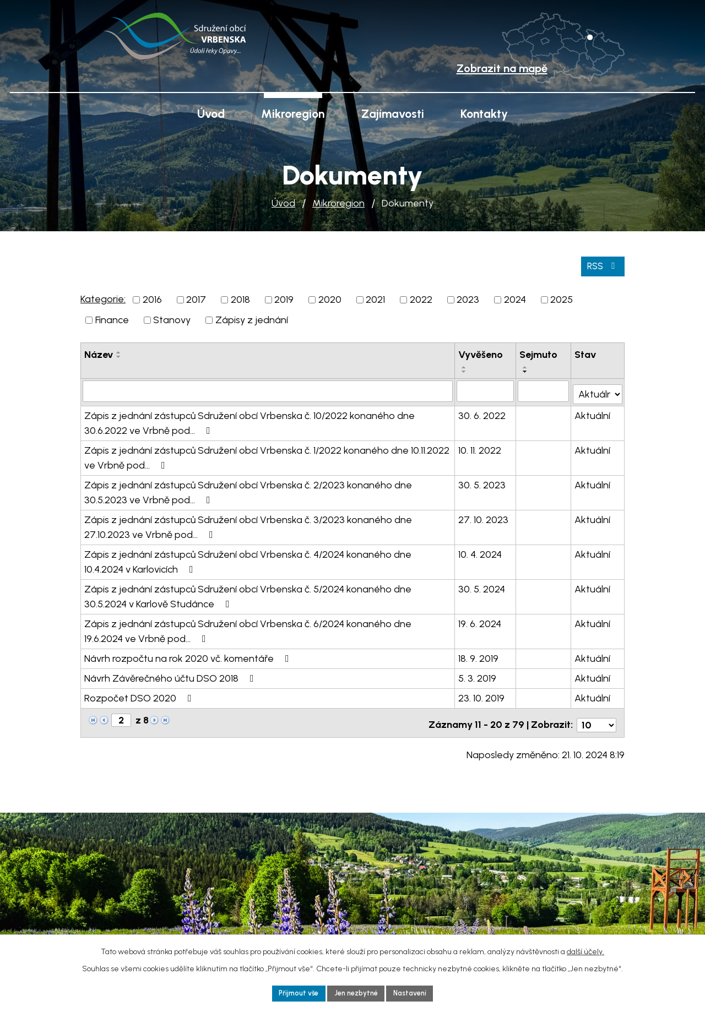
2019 (284, 298)
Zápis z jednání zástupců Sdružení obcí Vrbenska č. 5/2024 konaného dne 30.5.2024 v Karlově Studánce (247, 592)
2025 (561, 298)
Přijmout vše (293, 992)
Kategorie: (103, 297)
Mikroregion (338, 203)
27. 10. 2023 (483, 515)
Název (98, 353)
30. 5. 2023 (482, 481)
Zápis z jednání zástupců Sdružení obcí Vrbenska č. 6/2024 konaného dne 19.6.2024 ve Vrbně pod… (247, 626)
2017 (196, 298)
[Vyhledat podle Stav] (597, 388)
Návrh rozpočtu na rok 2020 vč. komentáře (189, 654)
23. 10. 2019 (481, 694)
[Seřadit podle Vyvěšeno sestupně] (464, 370)
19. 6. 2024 (479, 619)
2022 (421, 298)
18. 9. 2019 (478, 654)
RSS (601, 264)
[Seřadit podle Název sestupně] (119, 355)
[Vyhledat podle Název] (268, 389)
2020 (329, 298)
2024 (515, 298)
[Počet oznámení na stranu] (596, 716)
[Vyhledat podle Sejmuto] (544, 389)
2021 (375, 298)
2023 (468, 298)
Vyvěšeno (480, 353)
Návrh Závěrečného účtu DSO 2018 (171, 674)
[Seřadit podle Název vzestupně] (119, 351)
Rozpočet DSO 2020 (140, 694)
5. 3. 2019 (477, 674)
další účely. (585, 949)
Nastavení (415, 992)
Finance (112, 318)
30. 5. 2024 (481, 585)
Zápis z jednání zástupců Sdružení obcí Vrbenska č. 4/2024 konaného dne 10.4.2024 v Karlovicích (247, 557)
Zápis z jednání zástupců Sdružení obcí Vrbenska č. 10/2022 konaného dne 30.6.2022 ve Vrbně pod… (249, 418)
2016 (152, 298)
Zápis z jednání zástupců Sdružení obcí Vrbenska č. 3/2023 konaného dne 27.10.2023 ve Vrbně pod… (248, 522)
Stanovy (172, 318)
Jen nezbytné (356, 992)
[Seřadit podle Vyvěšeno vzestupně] (464, 365)
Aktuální (593, 411)
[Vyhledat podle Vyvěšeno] (485, 389)
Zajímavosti (392, 114)
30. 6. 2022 (482, 411)
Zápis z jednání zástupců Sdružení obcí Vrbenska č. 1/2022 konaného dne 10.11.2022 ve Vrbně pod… (266, 453)
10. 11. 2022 (479, 446)
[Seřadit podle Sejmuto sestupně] (526, 370)
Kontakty (484, 114)
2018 (240, 298)
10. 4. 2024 (480, 550)
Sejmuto (539, 353)
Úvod (283, 203)
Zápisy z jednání (251, 318)
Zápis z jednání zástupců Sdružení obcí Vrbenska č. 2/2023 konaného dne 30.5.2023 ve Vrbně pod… (248, 488)
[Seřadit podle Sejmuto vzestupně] (526, 365)
